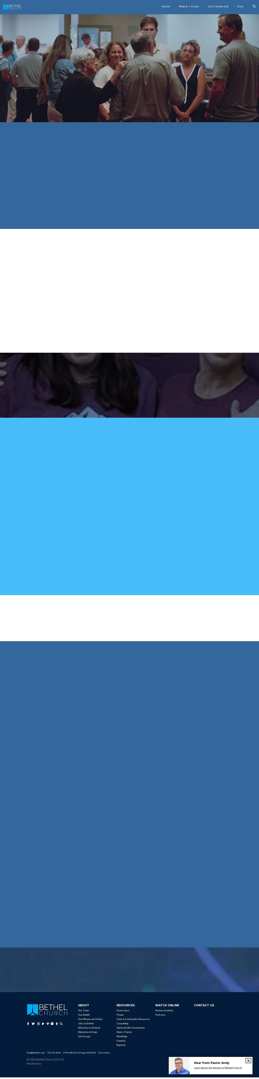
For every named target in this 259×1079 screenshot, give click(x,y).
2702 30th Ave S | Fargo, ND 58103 (79, 1054)
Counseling (122, 1025)
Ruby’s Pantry (124, 1033)
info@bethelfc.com (36, 1054)
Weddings (122, 1038)
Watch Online (167, 1007)
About (166, 7)
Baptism (121, 1046)
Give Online (104, 1054)
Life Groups (84, 1038)
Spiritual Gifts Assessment (131, 1029)
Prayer (120, 1016)
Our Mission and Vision (90, 1020)
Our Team (83, 1012)
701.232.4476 (54, 1054)
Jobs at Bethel (86, 1025)
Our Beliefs (84, 1016)
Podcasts (160, 1016)
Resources (126, 1007)
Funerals (121, 1042)
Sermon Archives (164, 1012)
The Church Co (34, 1065)
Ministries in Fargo (87, 1033)
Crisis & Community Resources (133, 1020)
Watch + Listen (189, 7)
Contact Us (204, 1007)
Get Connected (218, 7)
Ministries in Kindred (89, 1029)
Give (240, 7)
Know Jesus (123, 1012)
